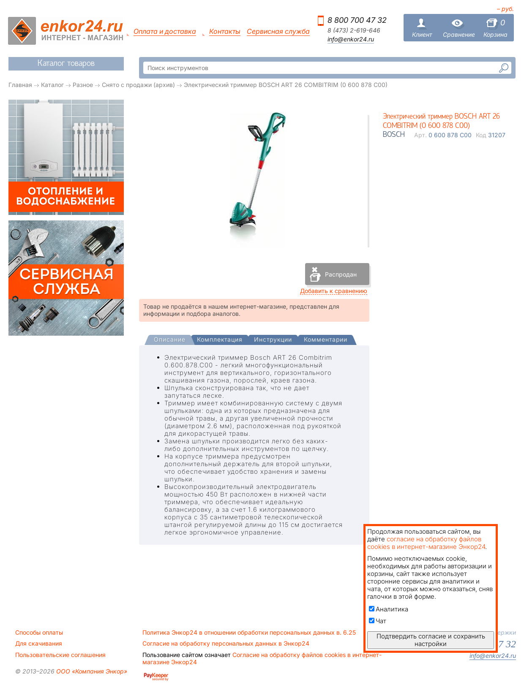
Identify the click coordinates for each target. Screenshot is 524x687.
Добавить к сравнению (333, 290)
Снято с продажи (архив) (138, 84)
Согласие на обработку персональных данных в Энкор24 (225, 643)
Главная (20, 84)
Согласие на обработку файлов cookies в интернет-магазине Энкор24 (262, 658)
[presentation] (170, 340)
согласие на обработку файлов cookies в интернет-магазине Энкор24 (426, 543)
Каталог (52, 84)
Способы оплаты (39, 632)
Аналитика (388, 609)
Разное (83, 84)
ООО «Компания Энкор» (91, 671)
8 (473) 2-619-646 (354, 30)
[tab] (170, 340)
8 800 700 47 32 (357, 20)
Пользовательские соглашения (60, 655)
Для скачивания (38, 643)
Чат (377, 621)
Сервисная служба (278, 31)
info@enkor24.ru (351, 39)
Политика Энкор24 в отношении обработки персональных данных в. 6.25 (249, 632)
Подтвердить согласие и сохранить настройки (431, 640)
